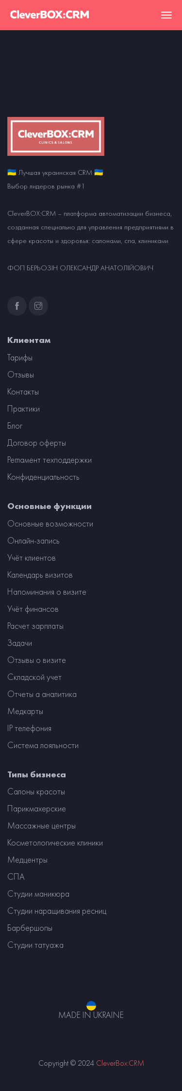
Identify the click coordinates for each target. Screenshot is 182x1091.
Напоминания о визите (46, 592)
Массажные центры (41, 825)
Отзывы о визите (36, 660)
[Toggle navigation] (166, 15)
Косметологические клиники (55, 842)
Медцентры (27, 860)
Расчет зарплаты (35, 626)
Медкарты (25, 711)
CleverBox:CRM (120, 1063)
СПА (16, 877)
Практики (23, 409)
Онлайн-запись (33, 541)
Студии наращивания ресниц (56, 911)
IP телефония (29, 728)
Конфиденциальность (43, 477)
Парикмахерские (36, 808)
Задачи (19, 643)
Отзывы (20, 374)
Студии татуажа (35, 945)
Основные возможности (50, 523)
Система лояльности (43, 745)
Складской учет (34, 677)
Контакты (23, 391)
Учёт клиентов (31, 558)
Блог (14, 426)
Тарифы (20, 357)
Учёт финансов (33, 609)
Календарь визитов (40, 575)
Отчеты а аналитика (42, 694)
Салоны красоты (36, 791)
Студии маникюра (38, 894)
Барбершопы (29, 928)
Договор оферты (36, 443)
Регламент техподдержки (49, 460)
